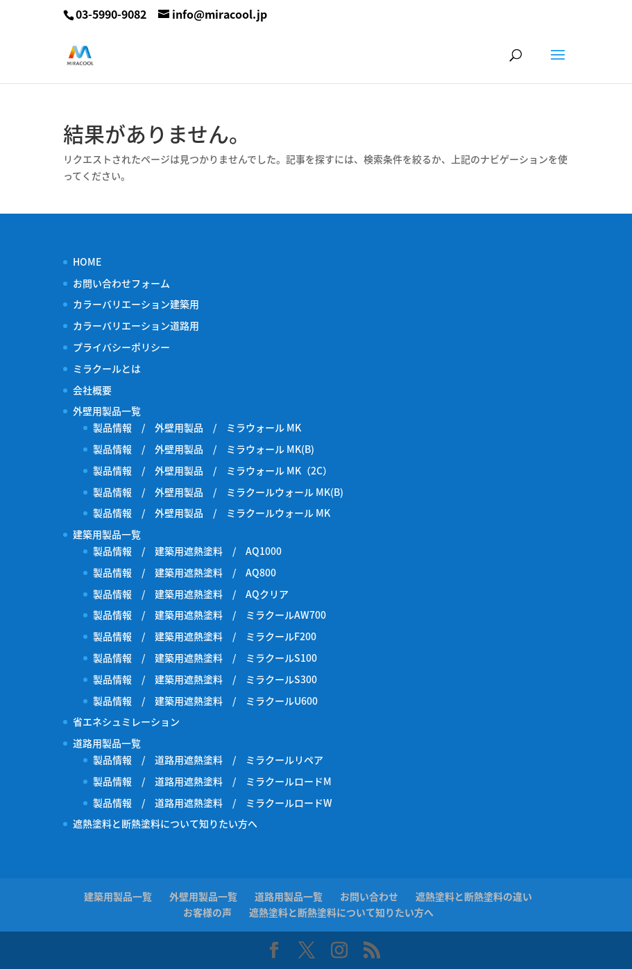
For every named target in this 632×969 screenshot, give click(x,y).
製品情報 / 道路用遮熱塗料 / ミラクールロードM (212, 781)
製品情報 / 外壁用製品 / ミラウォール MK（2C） (212, 470)
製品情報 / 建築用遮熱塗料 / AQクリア (191, 594)
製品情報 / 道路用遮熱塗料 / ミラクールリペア (208, 759)
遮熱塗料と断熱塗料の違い (474, 896)
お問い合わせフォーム (121, 283)
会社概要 (92, 390)
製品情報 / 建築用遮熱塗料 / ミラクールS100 (205, 657)
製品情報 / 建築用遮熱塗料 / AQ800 (184, 572)
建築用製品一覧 (107, 534)
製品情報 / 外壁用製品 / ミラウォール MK (197, 427)
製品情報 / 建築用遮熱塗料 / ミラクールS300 (205, 679)
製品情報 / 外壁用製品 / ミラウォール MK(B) (203, 449)
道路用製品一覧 (107, 743)
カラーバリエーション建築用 (141, 304)
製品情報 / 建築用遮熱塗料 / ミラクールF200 (204, 636)
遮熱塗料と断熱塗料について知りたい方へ (165, 823)
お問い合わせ (369, 896)
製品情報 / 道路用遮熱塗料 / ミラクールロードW (212, 802)
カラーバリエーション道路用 (141, 325)
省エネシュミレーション (126, 721)
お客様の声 (207, 912)
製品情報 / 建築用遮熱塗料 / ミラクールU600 (205, 701)
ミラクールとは (107, 368)
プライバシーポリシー (121, 347)
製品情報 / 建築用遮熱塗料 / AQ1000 (187, 551)
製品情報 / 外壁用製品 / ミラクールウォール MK (216, 513)
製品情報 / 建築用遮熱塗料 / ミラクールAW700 (209, 614)
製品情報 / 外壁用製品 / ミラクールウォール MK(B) (223, 492)
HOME (87, 261)
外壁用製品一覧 (107, 411)
